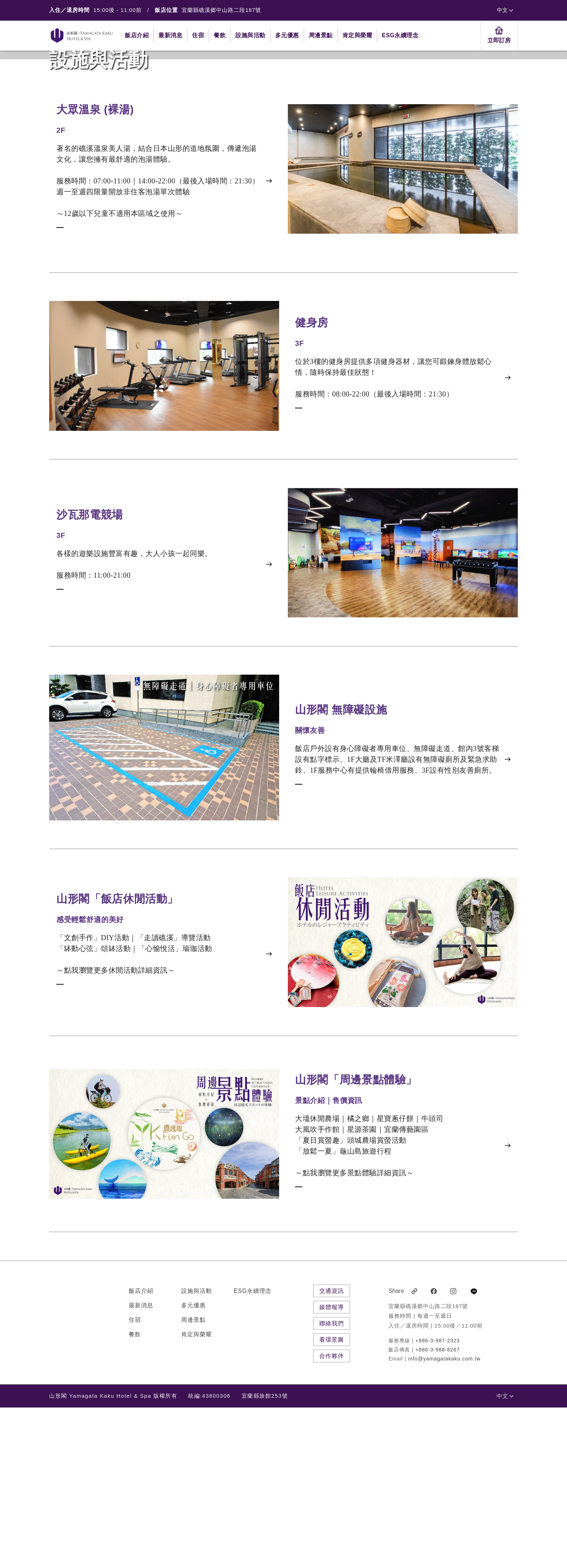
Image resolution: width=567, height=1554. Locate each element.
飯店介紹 (141, 1437)
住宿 (135, 1466)
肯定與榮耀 (196, 1481)
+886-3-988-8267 (437, 1496)
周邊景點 (193, 1466)
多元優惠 (193, 1452)
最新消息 (141, 1452)
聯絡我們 (331, 1470)
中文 (505, 10)
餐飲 (135, 1481)
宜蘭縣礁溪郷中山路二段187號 (221, 10)
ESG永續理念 (253, 1437)
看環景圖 (331, 1486)
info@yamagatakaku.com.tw (444, 1505)
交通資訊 (331, 1437)
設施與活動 (196, 1437)
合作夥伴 (331, 1502)
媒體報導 (331, 1454)
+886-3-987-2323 (437, 1487)
